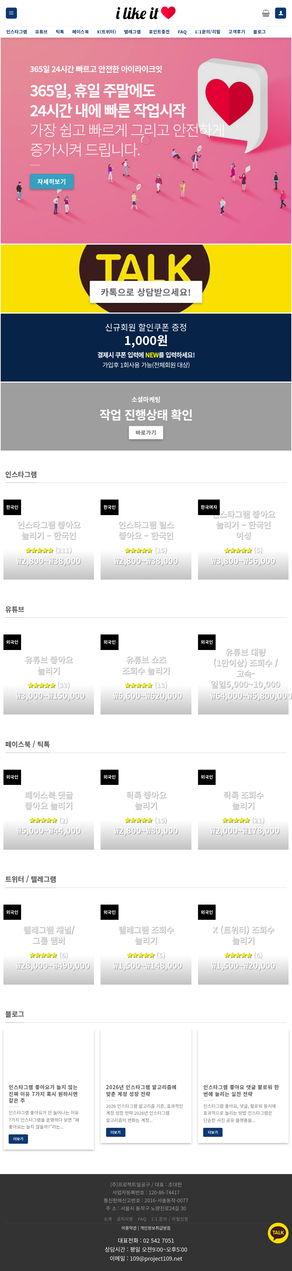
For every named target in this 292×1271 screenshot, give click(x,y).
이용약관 (128, 1228)
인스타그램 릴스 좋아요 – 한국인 (146, 529)
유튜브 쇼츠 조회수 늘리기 (146, 664)
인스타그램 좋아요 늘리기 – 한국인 (48, 529)
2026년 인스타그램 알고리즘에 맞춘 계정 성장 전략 (141, 1090)
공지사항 (125, 1219)
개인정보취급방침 (155, 1228)
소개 (108, 1219)
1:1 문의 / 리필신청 (169, 1219)
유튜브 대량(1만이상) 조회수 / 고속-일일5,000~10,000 (245, 667)
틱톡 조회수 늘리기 (243, 799)
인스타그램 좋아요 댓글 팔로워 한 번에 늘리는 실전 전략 (241, 1090)
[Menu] (11, 13)
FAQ (142, 1219)
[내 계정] (280, 13)
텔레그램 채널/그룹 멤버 (49, 934)
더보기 (18, 1138)
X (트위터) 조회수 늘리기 (243, 934)
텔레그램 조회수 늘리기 (146, 934)
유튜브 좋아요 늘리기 (49, 664)
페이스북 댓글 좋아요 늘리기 (49, 799)
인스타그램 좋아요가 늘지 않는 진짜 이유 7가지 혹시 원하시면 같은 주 (43, 1093)
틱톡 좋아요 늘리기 (146, 799)
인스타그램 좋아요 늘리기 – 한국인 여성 (243, 524)
